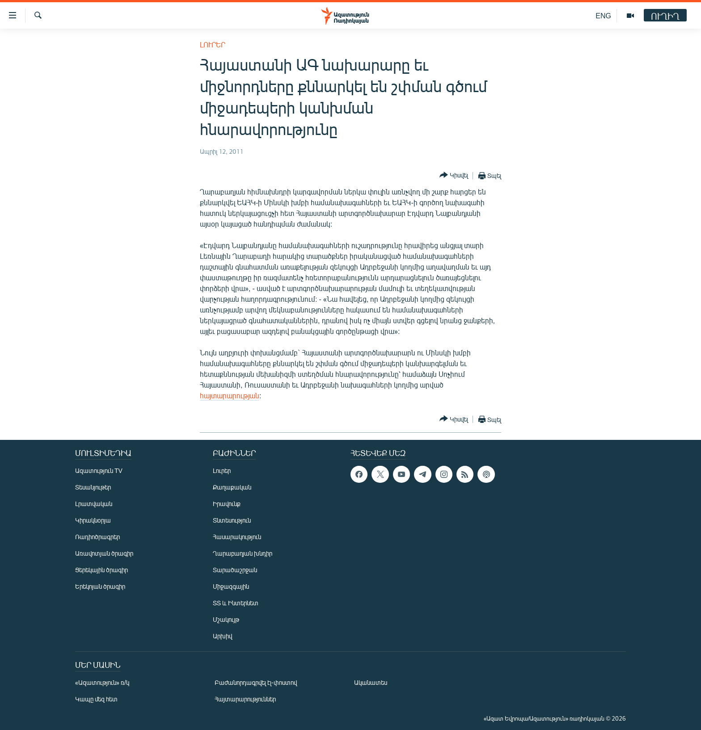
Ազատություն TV (98, 470)
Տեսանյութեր (93, 487)
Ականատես (370, 682)
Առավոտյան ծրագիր (104, 553)
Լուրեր (212, 44)
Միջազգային (231, 586)
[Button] (453, 175)
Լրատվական (93, 503)
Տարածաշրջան (235, 570)
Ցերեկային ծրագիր (101, 570)
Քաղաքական (232, 487)
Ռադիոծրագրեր (97, 536)
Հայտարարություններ (245, 699)
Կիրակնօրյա (93, 520)
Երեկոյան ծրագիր (100, 586)
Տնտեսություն (232, 520)
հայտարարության (229, 395)
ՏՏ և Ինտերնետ (235, 603)
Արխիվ (222, 636)
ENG (603, 15)
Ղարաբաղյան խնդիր (242, 553)
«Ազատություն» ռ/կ (102, 682)
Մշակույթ (226, 619)
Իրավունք (227, 503)
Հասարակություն (237, 536)
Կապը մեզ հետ (96, 699)
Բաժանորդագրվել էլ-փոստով (256, 682)
